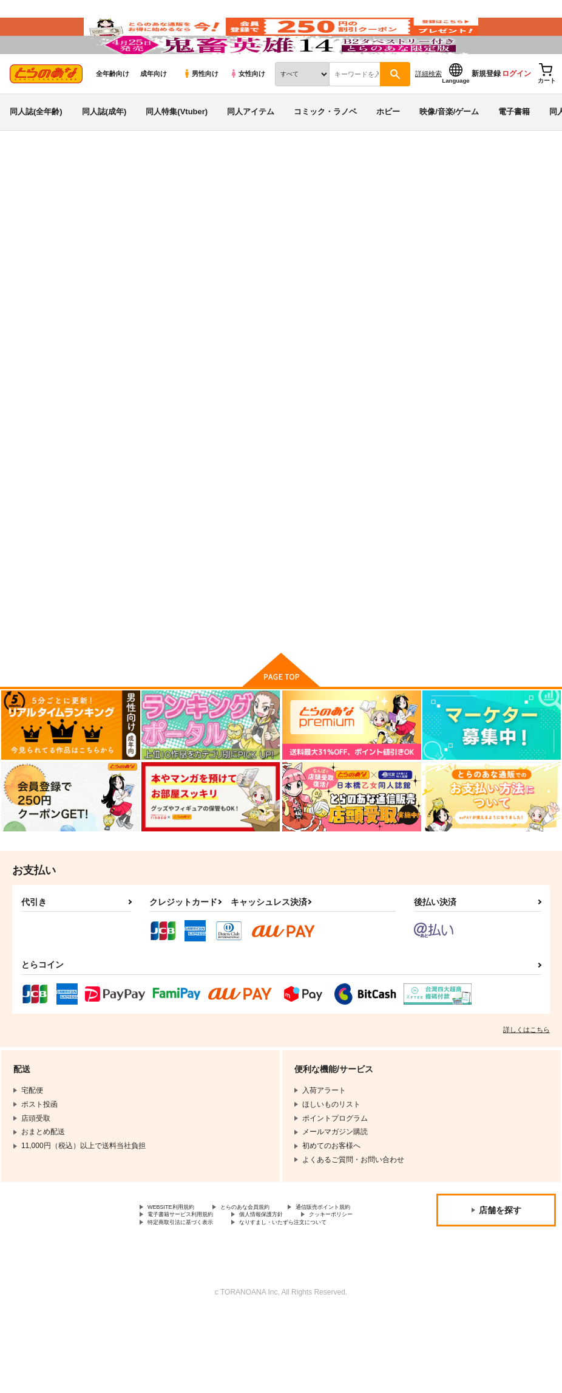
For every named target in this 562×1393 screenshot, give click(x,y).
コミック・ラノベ (325, 148)
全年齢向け (112, 110)
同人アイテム (250, 148)
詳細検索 (428, 110)
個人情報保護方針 (176, 1280)
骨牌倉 (368, 259)
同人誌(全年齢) (36, 148)
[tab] (174, 380)
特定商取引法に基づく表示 (191, 1289)
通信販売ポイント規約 (183, 1269)
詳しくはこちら (526, 1080)
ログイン (516, 110)
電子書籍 (514, 148)
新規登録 (486, 110)
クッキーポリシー (261, 1280)
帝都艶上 (258, 259)
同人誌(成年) (104, 148)
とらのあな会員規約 (268, 1259)
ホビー (388, 148)
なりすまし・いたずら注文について (205, 1300)
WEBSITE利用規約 (178, 1259)
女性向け (247, 110)
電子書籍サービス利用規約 (290, 1269)
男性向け (200, 110)
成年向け (153, 110)
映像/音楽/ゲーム (449, 148)
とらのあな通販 (31, 201)
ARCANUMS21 (323, 259)
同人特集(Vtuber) (177, 148)
